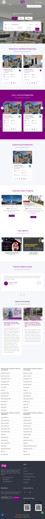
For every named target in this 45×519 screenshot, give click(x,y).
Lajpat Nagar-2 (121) (27, 393)
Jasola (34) (3, 390)
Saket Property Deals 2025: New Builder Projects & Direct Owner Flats (12, 324)
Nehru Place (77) (4, 401)
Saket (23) (3, 451)
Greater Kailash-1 (8, 116)
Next (41, 61)
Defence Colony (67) (27, 375)
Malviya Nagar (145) (5, 395)
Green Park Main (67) (5, 384)
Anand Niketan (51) (4, 417)
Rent (21, 18)
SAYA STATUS (14, 208)
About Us (25, 468)
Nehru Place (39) (26, 401)
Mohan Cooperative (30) (28, 398)
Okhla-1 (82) (25, 404)
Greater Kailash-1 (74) (27, 378)
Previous (2, 61)
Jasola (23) (25, 390)
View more (11, 215)
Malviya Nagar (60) (27, 395)
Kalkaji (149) (3, 434)
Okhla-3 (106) (3, 410)
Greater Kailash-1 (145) (5, 378)
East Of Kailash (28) (27, 425)
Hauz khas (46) (26, 387)
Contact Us (25, 471)
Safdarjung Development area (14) (29, 445)
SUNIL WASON (33, 253)
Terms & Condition (27, 479)
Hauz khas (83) (4, 387)
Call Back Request (43, 124)
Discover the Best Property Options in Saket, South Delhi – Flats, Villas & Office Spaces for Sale (33, 324)
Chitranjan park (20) (27, 420)
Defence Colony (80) (5, 423)
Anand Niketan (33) (27, 417)
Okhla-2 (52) (25, 407)
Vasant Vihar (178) (4, 454)
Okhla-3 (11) (25, 410)
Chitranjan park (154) (5, 420)
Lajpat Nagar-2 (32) (4, 437)
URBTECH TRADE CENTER (35, 208)
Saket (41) (25, 451)
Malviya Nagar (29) (4, 440)
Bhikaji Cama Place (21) (27, 373)
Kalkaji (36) (25, 443)
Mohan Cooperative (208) (6, 398)
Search (37, 28)
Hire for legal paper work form (29, 476)
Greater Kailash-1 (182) (5, 428)
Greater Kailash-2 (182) (5, 431)
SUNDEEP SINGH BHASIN (12, 253)
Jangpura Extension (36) (28, 440)
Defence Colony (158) (5, 375)
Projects (28, 18)
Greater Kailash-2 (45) (27, 381)
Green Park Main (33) (27, 384)
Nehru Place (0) (4, 445)
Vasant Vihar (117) (26, 454)
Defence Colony (8, 69)
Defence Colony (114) (27, 423)
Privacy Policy (26, 482)
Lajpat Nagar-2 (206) (5, 393)
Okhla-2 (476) (3, 407)
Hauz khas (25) (26, 437)
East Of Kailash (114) (5, 425)
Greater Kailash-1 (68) (27, 428)
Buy (14, 18)
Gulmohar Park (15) (27, 434)
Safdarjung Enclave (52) (27, 448)
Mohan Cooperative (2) (5, 443)
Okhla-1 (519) (3, 404)
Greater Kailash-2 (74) (5, 381)
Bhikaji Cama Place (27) (5, 373)
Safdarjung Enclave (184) (5, 448)
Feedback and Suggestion (28, 473)
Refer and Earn (1, 123)
